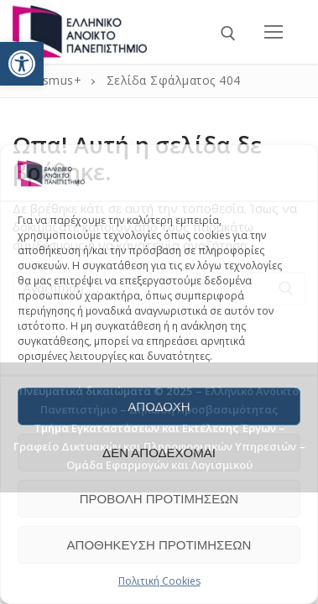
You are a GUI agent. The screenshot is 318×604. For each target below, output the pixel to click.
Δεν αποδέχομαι (159, 452)
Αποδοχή (159, 406)
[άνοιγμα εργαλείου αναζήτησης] (228, 33)
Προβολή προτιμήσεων (159, 499)
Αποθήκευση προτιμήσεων (159, 545)
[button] (22, 64)
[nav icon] (274, 32)
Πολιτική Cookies (159, 581)
